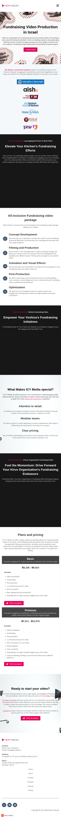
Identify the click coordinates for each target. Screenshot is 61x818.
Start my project (14, 603)
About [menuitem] (30, 773)
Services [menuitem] (30, 786)
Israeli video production (33, 399)
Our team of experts (9, 700)
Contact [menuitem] (30, 778)
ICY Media (46, 696)
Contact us (7, 711)
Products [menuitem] (30, 782)
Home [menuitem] (30, 769)
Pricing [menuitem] (30, 790)
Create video (30, 49)
